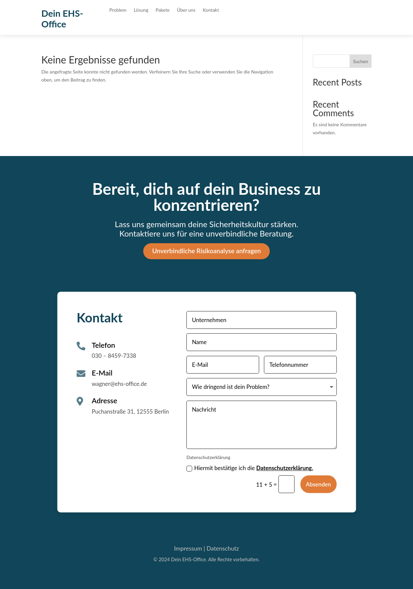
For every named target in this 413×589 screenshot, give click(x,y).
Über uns (186, 10)
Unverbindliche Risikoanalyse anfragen (206, 251)
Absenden (318, 483)
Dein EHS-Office (62, 18)
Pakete (163, 10)
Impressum (188, 548)
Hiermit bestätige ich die (249, 467)
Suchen (360, 61)
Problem (118, 10)
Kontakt (211, 10)
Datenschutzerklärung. (284, 467)
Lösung (141, 10)
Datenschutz (223, 548)
